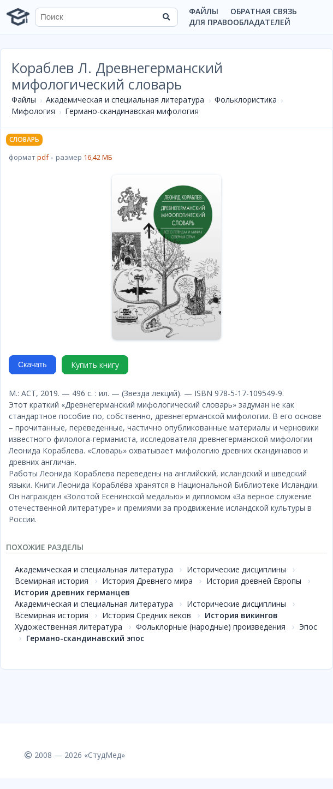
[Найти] (166, 17)
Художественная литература (68, 626)
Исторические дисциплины (236, 569)
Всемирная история (51, 581)
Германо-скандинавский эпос (85, 638)
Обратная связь (263, 11)
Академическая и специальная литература (125, 99)
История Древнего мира (147, 581)
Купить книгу (95, 365)
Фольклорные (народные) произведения (211, 626)
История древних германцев (72, 592)
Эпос (308, 626)
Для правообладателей (239, 22)
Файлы (203, 11)
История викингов (241, 615)
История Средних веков (146, 615)
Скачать (32, 364)
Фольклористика (246, 99)
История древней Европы (253, 581)
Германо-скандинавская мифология (132, 111)
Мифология (33, 111)
